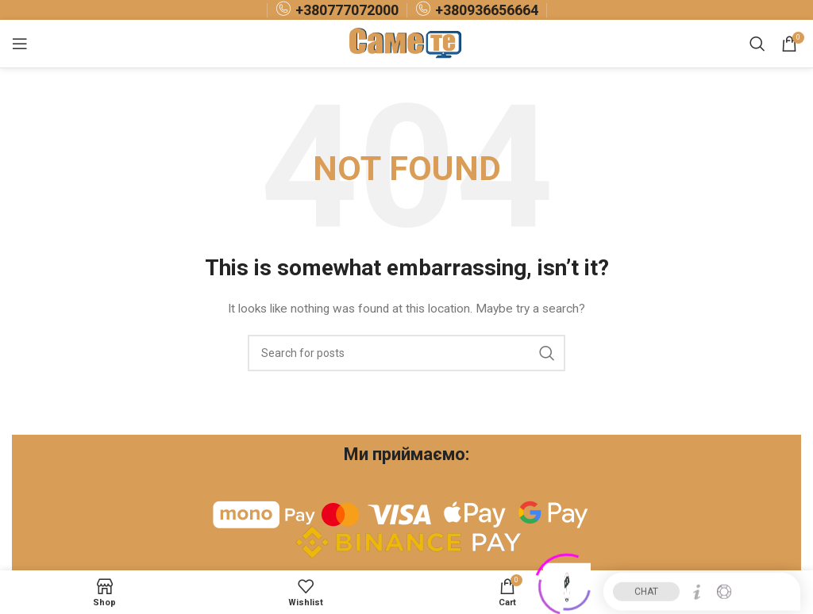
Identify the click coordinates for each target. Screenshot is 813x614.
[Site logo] (406, 42)
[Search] (757, 43)
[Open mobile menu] (20, 43)
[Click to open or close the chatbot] (567, 583)
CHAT (646, 587)
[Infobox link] (337, 10)
